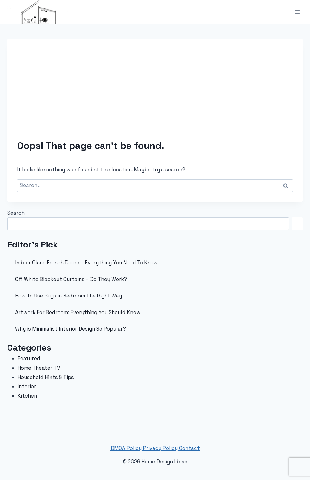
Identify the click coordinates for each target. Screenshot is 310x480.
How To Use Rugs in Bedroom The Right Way (68, 295)
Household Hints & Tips (46, 377)
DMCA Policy (126, 448)
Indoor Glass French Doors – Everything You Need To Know (86, 262)
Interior (27, 386)
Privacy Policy (161, 448)
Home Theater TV (39, 367)
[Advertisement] (155, 94)
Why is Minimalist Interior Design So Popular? (70, 328)
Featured (29, 358)
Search (16, 213)
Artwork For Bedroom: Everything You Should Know (77, 312)
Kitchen (27, 395)
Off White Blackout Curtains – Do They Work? (71, 279)
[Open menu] (297, 12)
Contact (189, 448)
